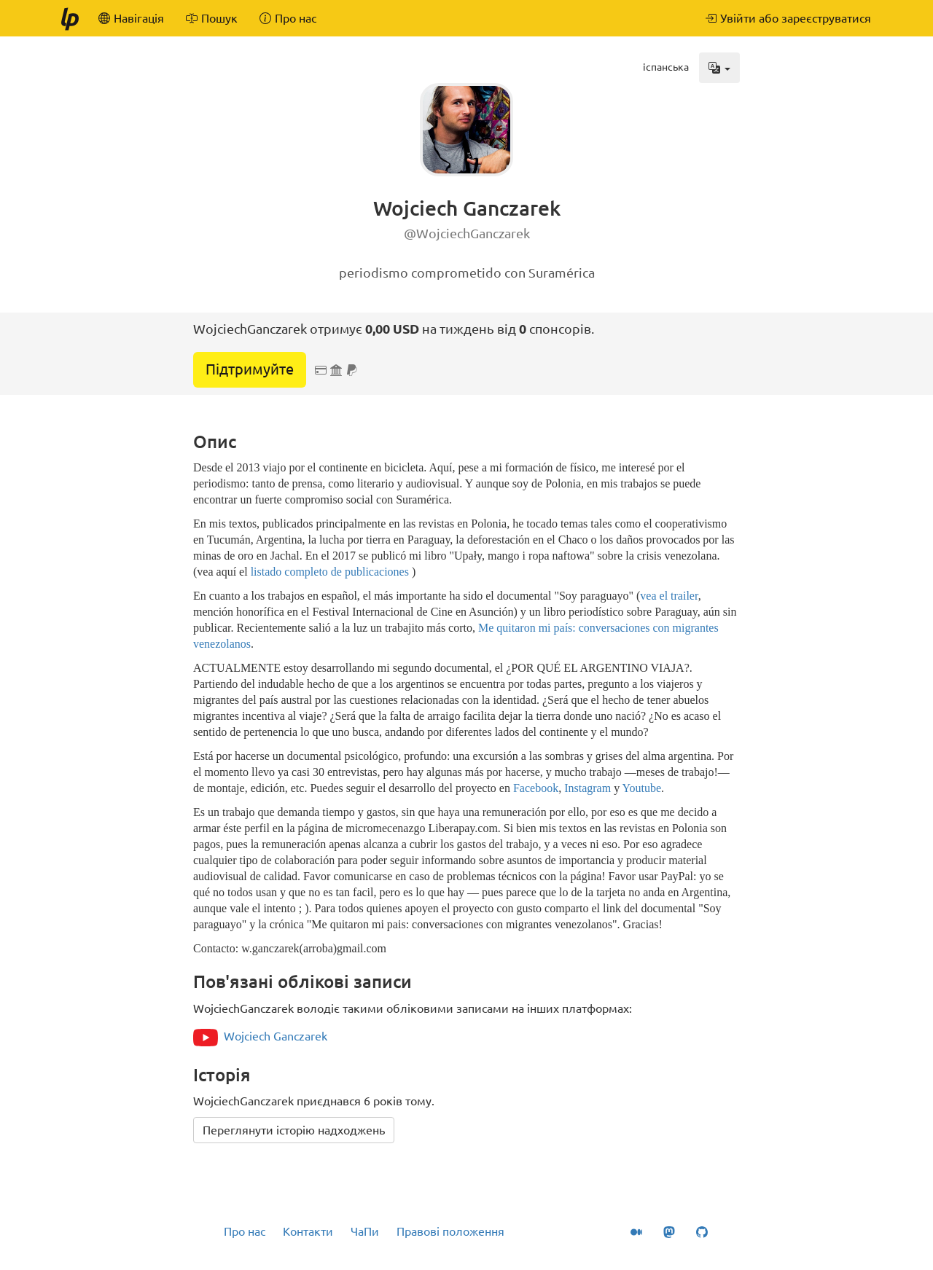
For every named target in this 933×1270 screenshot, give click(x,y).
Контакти (308, 1231)
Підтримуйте (250, 369)
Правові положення (450, 1231)
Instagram (587, 788)
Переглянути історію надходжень (294, 1130)
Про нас (244, 1231)
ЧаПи (365, 1231)
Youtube (642, 788)
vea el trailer (669, 595)
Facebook (535, 788)
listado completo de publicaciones (330, 571)
